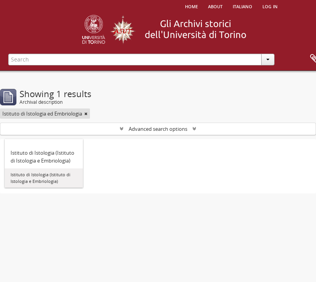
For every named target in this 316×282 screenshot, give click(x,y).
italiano (242, 6)
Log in (270, 6)
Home (191, 6)
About (215, 6)
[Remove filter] (86, 114)
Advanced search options (158, 128)
